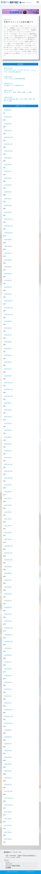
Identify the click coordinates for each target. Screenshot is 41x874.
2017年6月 (8, 832)
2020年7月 (8, 580)
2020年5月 (8, 594)
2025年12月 (8, 137)
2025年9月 (8, 158)
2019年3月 (8, 689)
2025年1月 (8, 212)
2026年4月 (8, 110)
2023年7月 (8, 335)
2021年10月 (8, 478)
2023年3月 (8, 362)
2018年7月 (8, 743)
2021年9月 (8, 485)
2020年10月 (8, 560)
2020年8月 (8, 573)
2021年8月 (8, 491)
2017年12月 (8, 791)
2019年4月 (8, 682)
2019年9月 (8, 648)
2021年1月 (8, 539)
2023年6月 (8, 342)
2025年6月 (8, 178)
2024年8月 (8, 246)
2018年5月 (8, 757)
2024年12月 (8, 219)
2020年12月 (8, 546)
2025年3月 (8, 198)
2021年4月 (8, 519)
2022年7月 (8, 416)
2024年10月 (8, 232)
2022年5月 (8, 430)
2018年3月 (8, 771)
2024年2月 (8, 287)
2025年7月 (8, 171)
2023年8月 (8, 328)
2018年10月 (8, 723)
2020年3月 (8, 607)
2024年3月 (8, 280)
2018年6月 (8, 750)
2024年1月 (8, 294)
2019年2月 (8, 696)
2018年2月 (8, 778)
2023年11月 (8, 307)
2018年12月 (8, 709)
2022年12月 (8, 382)
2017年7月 (8, 825)
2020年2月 (8, 614)
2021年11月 (8, 471)
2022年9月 (8, 403)
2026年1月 (8, 130)
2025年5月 (8, 185)
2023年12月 (8, 301)
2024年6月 (8, 260)
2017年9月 (8, 812)
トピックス (9, 864)
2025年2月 (8, 205)
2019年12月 (8, 628)
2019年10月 (8, 641)
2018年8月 (8, 737)
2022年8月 (8, 410)
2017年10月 (8, 805)
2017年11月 (8, 798)
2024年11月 (8, 226)
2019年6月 (8, 669)
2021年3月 (8, 525)
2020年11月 (8, 553)
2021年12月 (8, 464)
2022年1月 (8, 457)
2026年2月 (8, 123)
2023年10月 (8, 314)
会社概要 (8, 867)
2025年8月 (8, 164)
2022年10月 (8, 396)
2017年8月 (8, 818)
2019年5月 (8, 675)
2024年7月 (8, 253)
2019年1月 (8, 703)
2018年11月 (8, 716)
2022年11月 (8, 389)
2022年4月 (8, 437)
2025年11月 (8, 144)
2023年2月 (8, 369)
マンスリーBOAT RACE (13, 865)
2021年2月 (8, 532)
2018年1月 (8, 784)
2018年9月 (8, 730)
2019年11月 (8, 634)
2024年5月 (8, 267)
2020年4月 (8, 600)
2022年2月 (8, 450)
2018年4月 (8, 764)
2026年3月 (8, 117)
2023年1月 (8, 376)
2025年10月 (8, 151)
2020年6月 (8, 587)
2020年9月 (8, 566)
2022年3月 (8, 444)
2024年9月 (8, 239)
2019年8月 (8, 655)
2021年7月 (8, 498)
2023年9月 (8, 321)
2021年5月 (8, 512)
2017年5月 (8, 839)
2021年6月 (8, 505)
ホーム (8, 862)
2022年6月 (8, 423)
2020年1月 (8, 621)
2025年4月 (8, 192)
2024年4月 (8, 273)
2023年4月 (8, 355)
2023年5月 (8, 348)
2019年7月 (8, 662)
